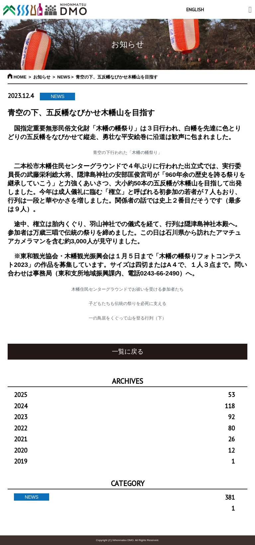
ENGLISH (195, 10)
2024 (124, 406)
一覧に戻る (127, 351)
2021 (124, 439)
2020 (124, 450)
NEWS (63, 76)
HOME (17, 76)
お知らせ (41, 76)
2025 (124, 395)
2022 (124, 428)
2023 (124, 417)
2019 (124, 461)
